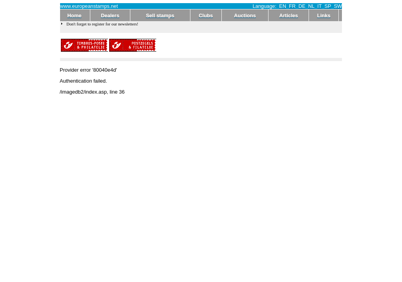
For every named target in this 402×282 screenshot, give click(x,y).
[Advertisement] (249, 45)
